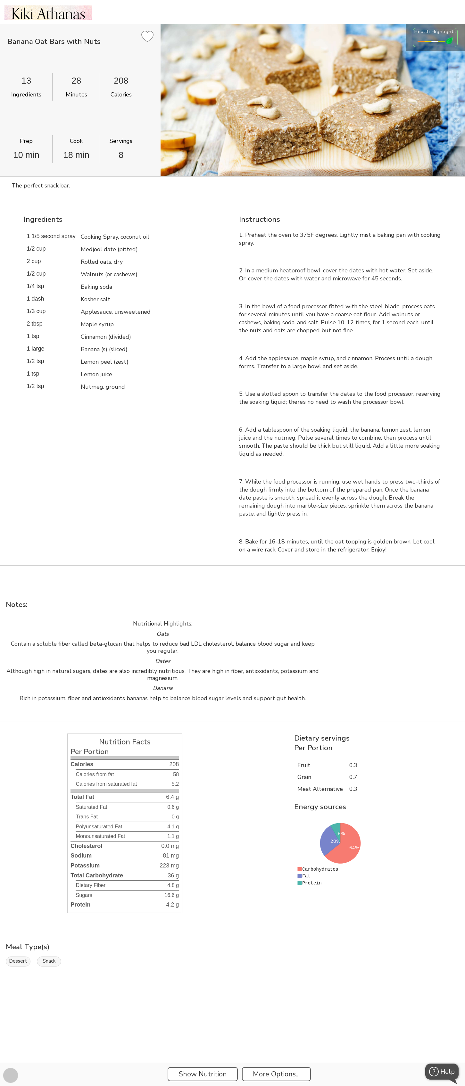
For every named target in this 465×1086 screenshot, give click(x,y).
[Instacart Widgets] (232, 1040)
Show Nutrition (203, 1074)
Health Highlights (435, 31)
